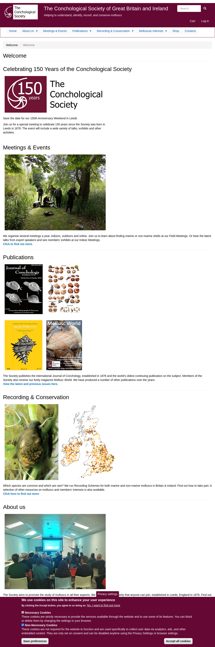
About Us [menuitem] (28, 32)
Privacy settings (107, 597)
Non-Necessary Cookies (41, 628)
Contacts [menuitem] (190, 31)
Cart (192, 21)
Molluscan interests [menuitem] (152, 32)
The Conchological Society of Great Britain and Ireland (106, 8)
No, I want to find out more (103, 608)
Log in (205, 21)
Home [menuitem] (13, 31)
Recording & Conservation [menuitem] (114, 32)
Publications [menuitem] (81, 32)
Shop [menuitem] (175, 31)
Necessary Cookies (38, 616)
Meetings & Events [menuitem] (55, 31)
